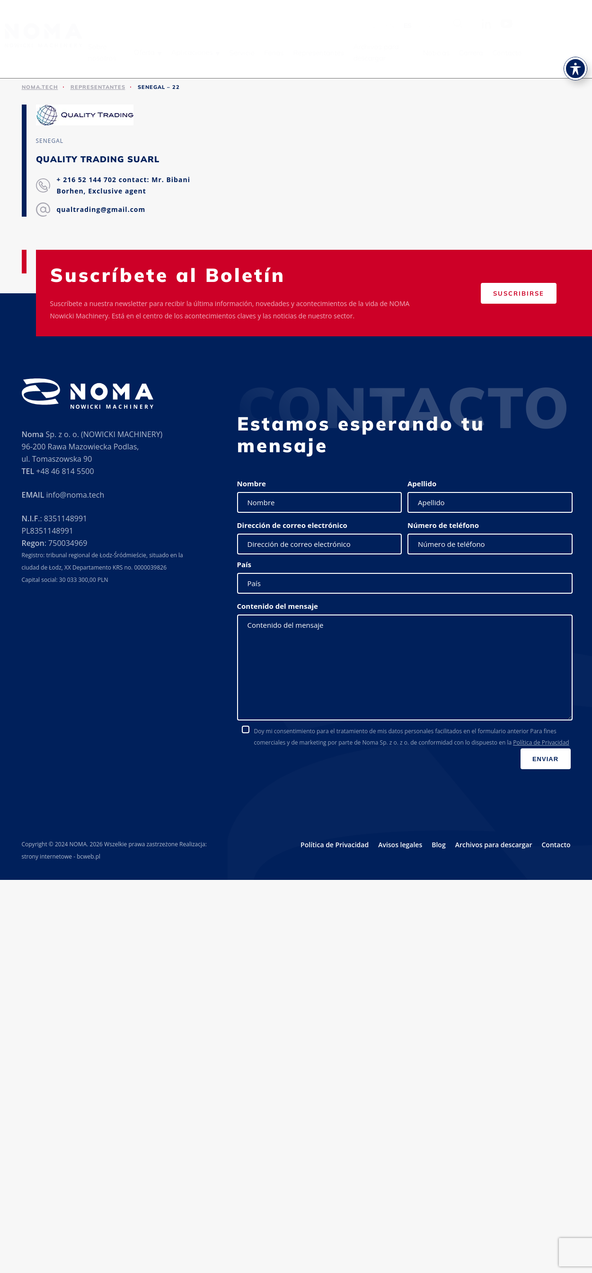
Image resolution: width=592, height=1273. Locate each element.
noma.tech (40, 87)
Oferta (157, 52)
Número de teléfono (443, 525)
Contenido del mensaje (277, 606)
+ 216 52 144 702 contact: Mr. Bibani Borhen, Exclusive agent (123, 185)
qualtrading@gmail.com (101, 209)
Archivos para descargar (389, 52)
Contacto (520, 52)
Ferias (287, 52)
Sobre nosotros (115, 52)
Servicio (255, 52)
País (244, 564)
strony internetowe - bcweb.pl (61, 856)
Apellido (421, 483)
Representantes (332, 52)
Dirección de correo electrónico (292, 525)
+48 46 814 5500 (65, 471)
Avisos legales (400, 844)
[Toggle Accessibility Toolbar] (575, 65)
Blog (438, 844)
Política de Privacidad (541, 742)
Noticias (449, 52)
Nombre (251, 483)
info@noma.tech (75, 495)
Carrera (484, 52)
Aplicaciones (205, 52)
